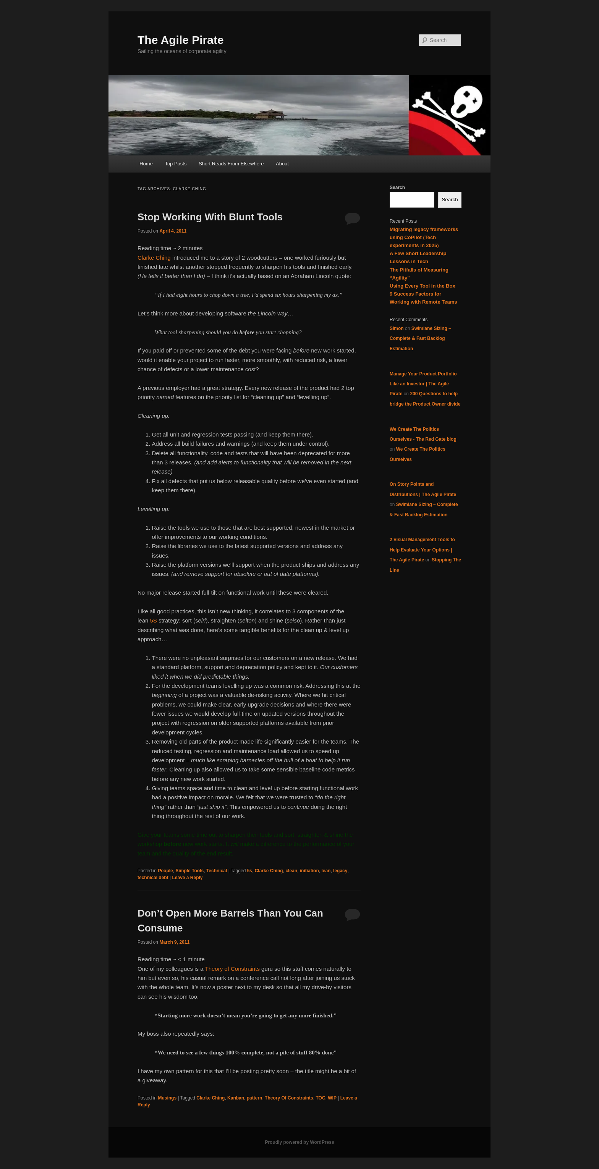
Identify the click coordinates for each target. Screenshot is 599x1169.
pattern (254, 1098)
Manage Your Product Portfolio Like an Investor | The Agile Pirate (423, 384)
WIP (332, 1098)
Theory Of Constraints (289, 1098)
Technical (216, 870)
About (282, 164)
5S (153, 620)
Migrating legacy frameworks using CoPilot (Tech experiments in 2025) (424, 237)
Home (146, 164)
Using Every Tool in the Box (422, 286)
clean (291, 870)
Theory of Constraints (232, 968)
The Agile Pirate (181, 40)
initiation (309, 870)
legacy (340, 870)
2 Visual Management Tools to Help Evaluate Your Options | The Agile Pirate (422, 550)
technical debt (153, 877)
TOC (320, 1098)
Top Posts (175, 164)
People (165, 870)
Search (397, 187)
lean (325, 870)
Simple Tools (189, 870)
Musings (167, 1098)
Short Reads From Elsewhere (231, 164)
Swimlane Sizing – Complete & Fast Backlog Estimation (420, 338)
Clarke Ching (154, 257)
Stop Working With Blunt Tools (210, 217)
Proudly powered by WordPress (299, 1142)
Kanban (235, 1098)
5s (249, 870)
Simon (397, 328)
